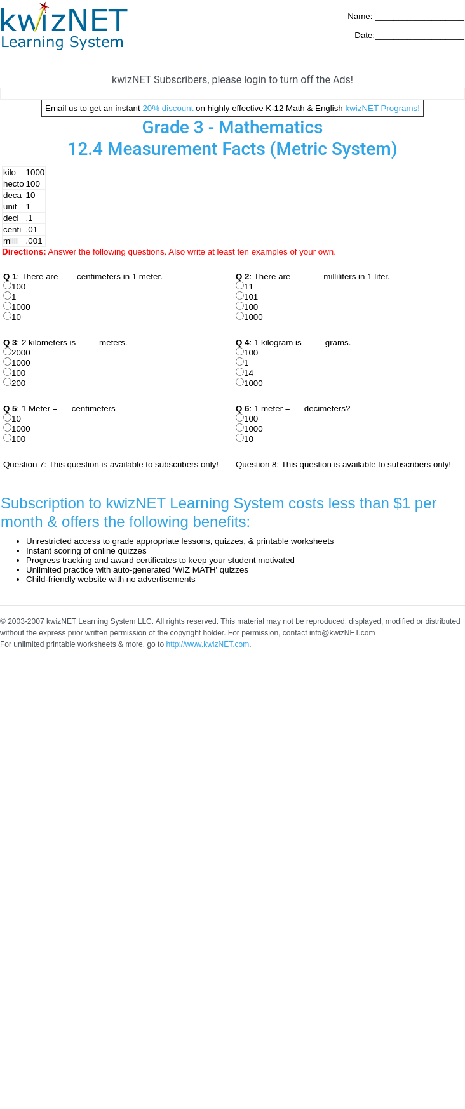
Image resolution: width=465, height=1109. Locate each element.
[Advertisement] (119, 779)
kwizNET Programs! (382, 108)
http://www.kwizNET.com (207, 644)
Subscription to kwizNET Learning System (142, 503)
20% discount (167, 108)
